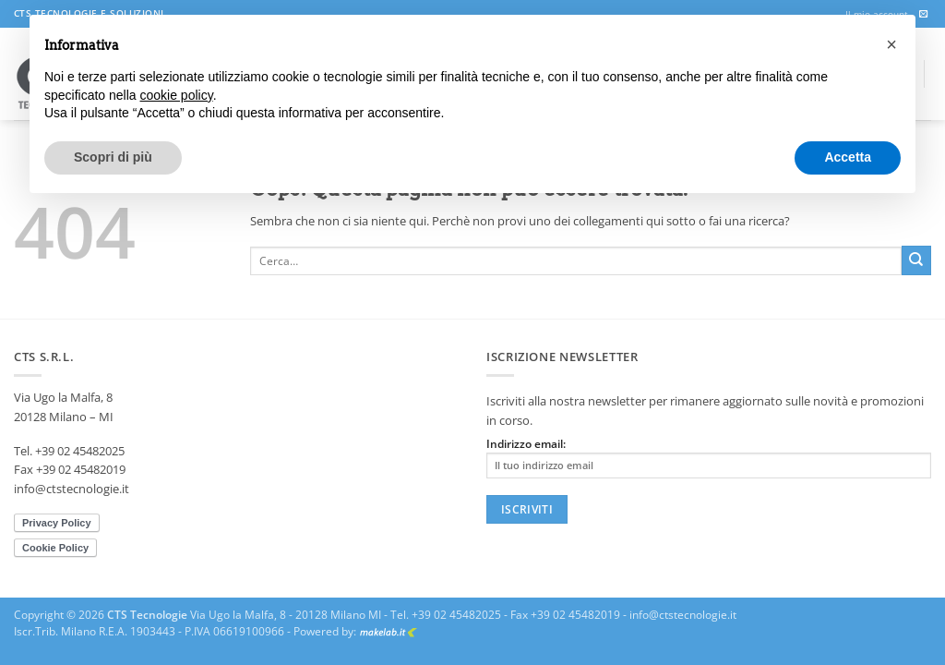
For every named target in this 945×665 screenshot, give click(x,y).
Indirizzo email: (708, 457)
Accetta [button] (847, 157)
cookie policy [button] (176, 95)
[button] (891, 44)
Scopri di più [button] (113, 157)
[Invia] (916, 260)
